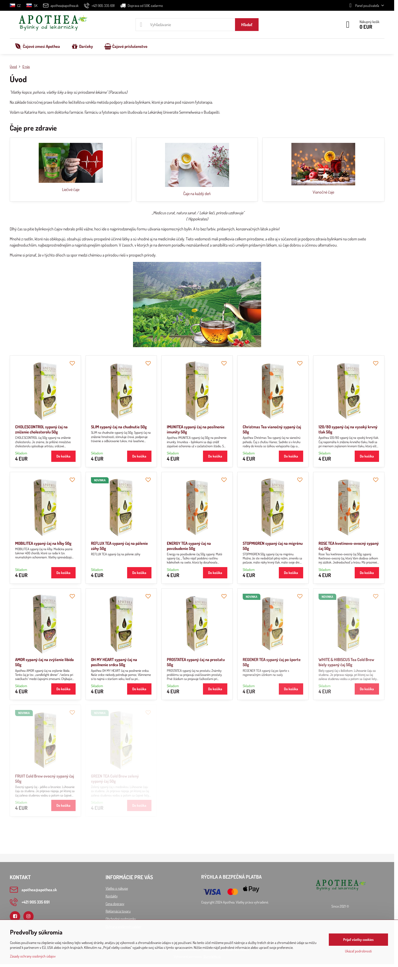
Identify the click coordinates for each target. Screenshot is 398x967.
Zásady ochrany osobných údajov (33, 956)
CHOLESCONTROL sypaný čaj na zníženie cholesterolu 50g (41, 429)
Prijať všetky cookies (358, 939)
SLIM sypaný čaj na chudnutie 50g (119, 426)
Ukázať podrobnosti (358, 951)
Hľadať (246, 24)
